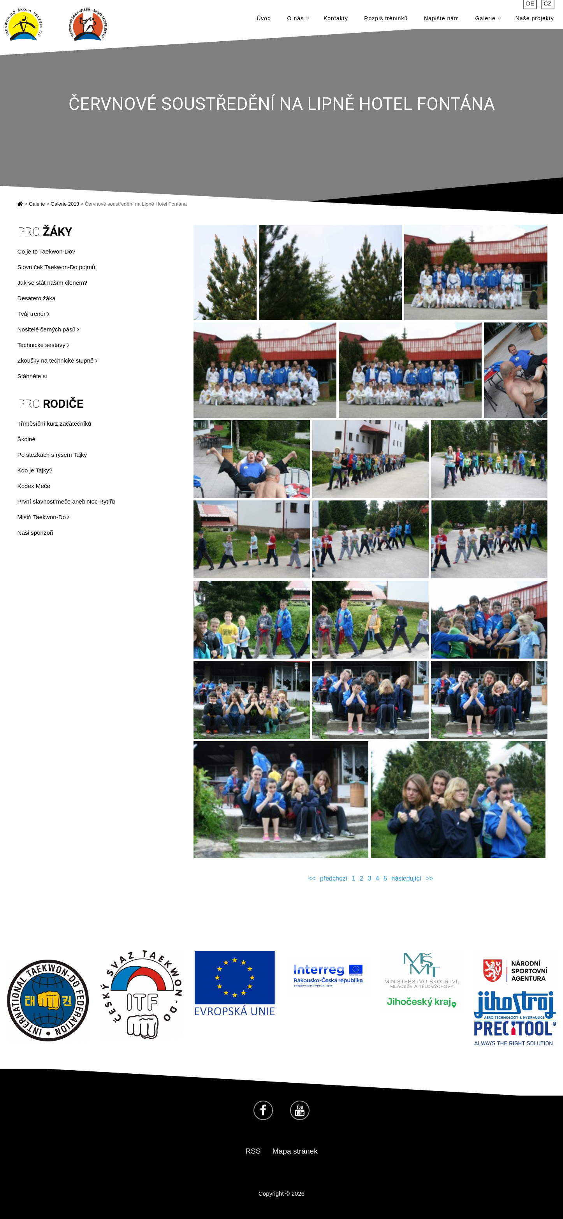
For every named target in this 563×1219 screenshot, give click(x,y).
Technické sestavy (43, 345)
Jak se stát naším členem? (53, 282)
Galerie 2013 (65, 204)
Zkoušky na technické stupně (57, 360)
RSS (252, 1151)
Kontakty (336, 19)
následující (407, 878)
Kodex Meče (34, 486)
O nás (298, 19)
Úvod (264, 19)
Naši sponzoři (35, 532)
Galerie (488, 19)
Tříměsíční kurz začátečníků (54, 423)
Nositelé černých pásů (48, 329)
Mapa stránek (295, 1151)
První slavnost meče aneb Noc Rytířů (66, 501)
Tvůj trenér (33, 313)
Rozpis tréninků (386, 19)
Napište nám (441, 19)
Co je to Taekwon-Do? (47, 251)
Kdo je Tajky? (35, 470)
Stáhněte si (32, 376)
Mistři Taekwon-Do (44, 517)
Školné (26, 439)
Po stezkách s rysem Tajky (52, 454)
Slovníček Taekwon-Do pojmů (56, 267)
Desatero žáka (37, 298)
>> (429, 878)
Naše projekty (534, 19)
